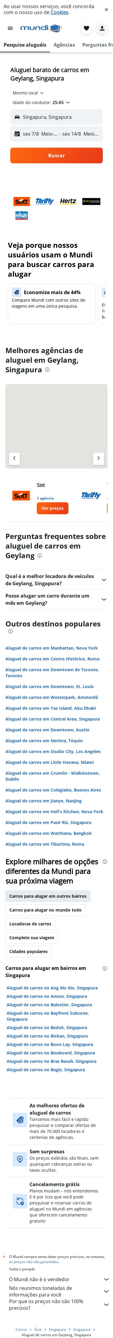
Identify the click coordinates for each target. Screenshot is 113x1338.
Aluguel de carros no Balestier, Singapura (49, 1004)
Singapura (57, 1329)
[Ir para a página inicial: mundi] (41, 28)
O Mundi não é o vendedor (59, 1279)
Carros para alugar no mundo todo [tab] (45, 910)
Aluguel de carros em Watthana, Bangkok (48, 833)
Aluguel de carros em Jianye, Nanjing (43, 801)
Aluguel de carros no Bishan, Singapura (47, 1036)
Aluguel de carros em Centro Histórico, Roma (52, 659)
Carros (21, 1329)
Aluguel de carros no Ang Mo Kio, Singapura (52, 988)
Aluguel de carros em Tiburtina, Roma (44, 844)
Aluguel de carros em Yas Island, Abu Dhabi (50, 708)
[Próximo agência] (98, 459)
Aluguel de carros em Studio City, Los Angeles (53, 751)
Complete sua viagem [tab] (31, 937)
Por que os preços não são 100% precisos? (59, 1304)
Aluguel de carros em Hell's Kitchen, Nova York (54, 811)
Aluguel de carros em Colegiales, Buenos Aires (53, 790)
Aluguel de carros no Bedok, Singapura (47, 1027)
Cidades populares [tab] (28, 951)
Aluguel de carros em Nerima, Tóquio (44, 740)
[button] (106, 9)
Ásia (38, 1329)
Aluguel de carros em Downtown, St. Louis (49, 686)
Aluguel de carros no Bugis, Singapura (46, 1069)
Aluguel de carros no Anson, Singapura (47, 996)
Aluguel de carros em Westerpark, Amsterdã (51, 697)
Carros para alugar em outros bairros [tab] (47, 896)
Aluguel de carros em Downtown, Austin (47, 730)
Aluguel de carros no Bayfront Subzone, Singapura (48, 1016)
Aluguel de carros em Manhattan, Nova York (51, 648)
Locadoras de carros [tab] (30, 924)
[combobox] (28, 93)
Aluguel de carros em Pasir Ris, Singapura (48, 822)
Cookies (59, 12)
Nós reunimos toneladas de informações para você (59, 1291)
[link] (52, 508)
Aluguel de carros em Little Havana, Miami (49, 762)
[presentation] (47, 369)
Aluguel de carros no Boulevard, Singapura (51, 1053)
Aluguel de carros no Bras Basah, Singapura (51, 1061)
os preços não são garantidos (33, 1261)
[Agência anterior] (14, 459)
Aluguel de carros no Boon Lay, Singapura (50, 1044)
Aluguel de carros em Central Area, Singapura (52, 719)
